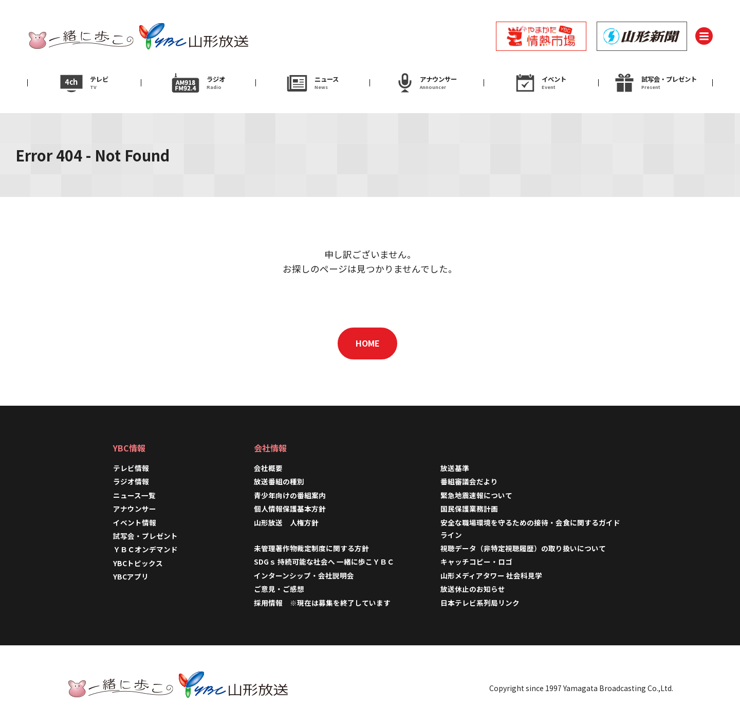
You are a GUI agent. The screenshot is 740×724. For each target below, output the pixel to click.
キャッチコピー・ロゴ (476, 561)
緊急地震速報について (476, 495)
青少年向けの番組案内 (290, 495)
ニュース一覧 (134, 495)
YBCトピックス (138, 563)
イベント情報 (134, 522)
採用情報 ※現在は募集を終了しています (322, 603)
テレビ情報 (131, 468)
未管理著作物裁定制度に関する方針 (311, 548)
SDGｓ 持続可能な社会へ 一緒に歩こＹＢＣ (324, 561)
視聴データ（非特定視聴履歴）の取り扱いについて (523, 548)
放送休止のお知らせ (472, 589)
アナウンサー (134, 508)
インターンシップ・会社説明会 (304, 575)
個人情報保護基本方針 (290, 508)
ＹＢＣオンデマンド (145, 549)
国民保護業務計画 (469, 508)
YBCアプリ (131, 576)
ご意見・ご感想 (279, 589)
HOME (368, 343)
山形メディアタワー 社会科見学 (491, 575)
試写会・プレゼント (145, 536)
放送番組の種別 (279, 481)
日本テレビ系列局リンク (480, 603)
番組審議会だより (469, 481)
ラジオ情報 (131, 481)
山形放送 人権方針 (286, 522)
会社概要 (268, 468)
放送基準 (454, 468)
